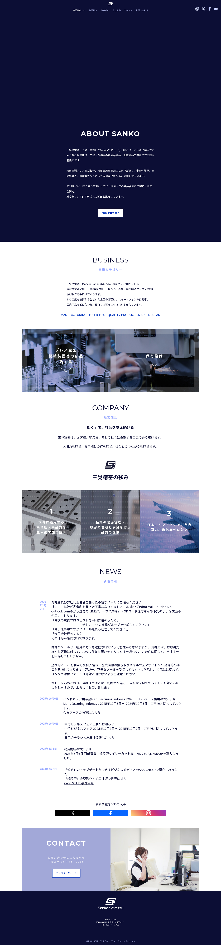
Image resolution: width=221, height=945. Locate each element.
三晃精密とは (79, 10)
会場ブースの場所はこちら (81, 712)
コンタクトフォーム (66, 873)
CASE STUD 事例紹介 (79, 783)
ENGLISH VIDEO (110, 213)
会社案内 (116, 10)
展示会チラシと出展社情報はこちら (89, 737)
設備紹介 (105, 10)
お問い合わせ (142, 10)
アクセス (128, 10)
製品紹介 (93, 10)
